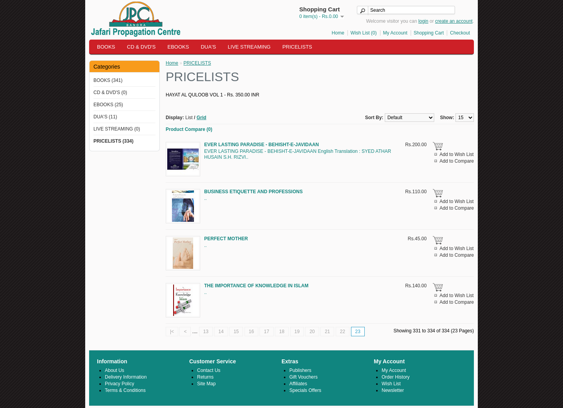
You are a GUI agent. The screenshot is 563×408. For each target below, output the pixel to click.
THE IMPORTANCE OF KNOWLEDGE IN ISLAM (256, 285)
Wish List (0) (364, 33)
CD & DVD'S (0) (110, 92)
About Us (114, 370)
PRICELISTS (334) (113, 141)
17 (266, 331)
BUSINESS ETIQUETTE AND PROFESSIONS (253, 191)
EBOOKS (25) (108, 104)
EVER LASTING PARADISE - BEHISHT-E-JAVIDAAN (261, 144)
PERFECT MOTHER (226, 238)
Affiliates (298, 383)
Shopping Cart (429, 33)
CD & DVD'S (141, 47)
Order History (395, 377)
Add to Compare (457, 161)
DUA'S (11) (105, 117)
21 (327, 331)
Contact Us (208, 370)
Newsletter (393, 390)
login (423, 21)
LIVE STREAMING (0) (116, 129)
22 (342, 331)
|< (172, 331)
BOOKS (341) (107, 80)
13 (205, 331)
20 (311, 331)
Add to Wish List (457, 154)
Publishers (300, 370)
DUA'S (208, 47)
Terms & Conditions (125, 390)
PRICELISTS (297, 47)
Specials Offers (305, 390)
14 (220, 331)
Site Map (206, 383)
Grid (202, 117)
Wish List (391, 383)
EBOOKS (178, 47)
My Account (395, 33)
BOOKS (106, 47)
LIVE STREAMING (249, 47)
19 (297, 331)
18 (281, 331)
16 (251, 331)
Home (338, 33)
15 (236, 331)
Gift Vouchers (303, 377)
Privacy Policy (119, 383)
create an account (453, 21)
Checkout (460, 33)
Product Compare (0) (189, 129)
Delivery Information (126, 377)
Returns (205, 377)
